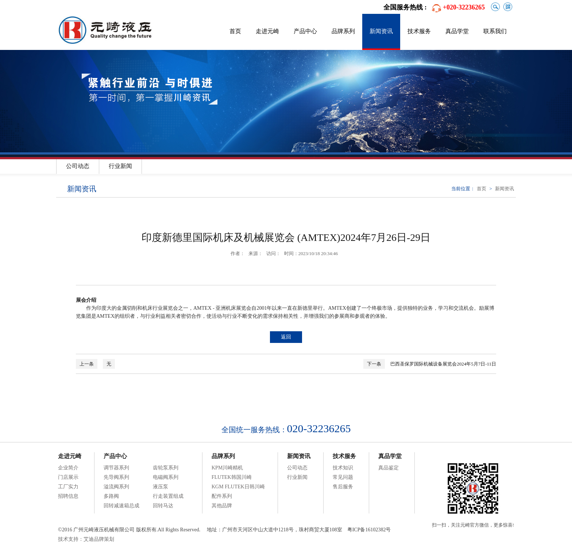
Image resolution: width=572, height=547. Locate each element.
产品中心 (305, 31)
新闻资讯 (381, 31)
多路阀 (111, 496)
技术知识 (343, 467)
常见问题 (343, 477)
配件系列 (222, 496)
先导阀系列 (116, 477)
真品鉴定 (388, 467)
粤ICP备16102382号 (369, 529)
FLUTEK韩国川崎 (232, 477)
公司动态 (77, 166)
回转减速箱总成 (121, 505)
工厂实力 (68, 486)
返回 (286, 337)
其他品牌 (222, 505)
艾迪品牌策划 (99, 539)
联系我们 (495, 31)
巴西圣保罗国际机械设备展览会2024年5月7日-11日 (443, 364)
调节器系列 (116, 467)
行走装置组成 (168, 496)
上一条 (87, 364)
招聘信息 (68, 496)
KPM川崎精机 (227, 467)
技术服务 (419, 31)
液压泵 (160, 486)
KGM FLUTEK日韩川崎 (238, 486)
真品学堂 (457, 31)
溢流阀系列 (116, 486)
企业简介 (68, 467)
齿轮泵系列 (165, 467)
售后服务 (343, 486)
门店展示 (68, 477)
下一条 (374, 364)
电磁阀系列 (165, 477)
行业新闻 (120, 166)
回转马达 (163, 505)
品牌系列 (343, 31)
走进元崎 (267, 31)
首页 (235, 31)
